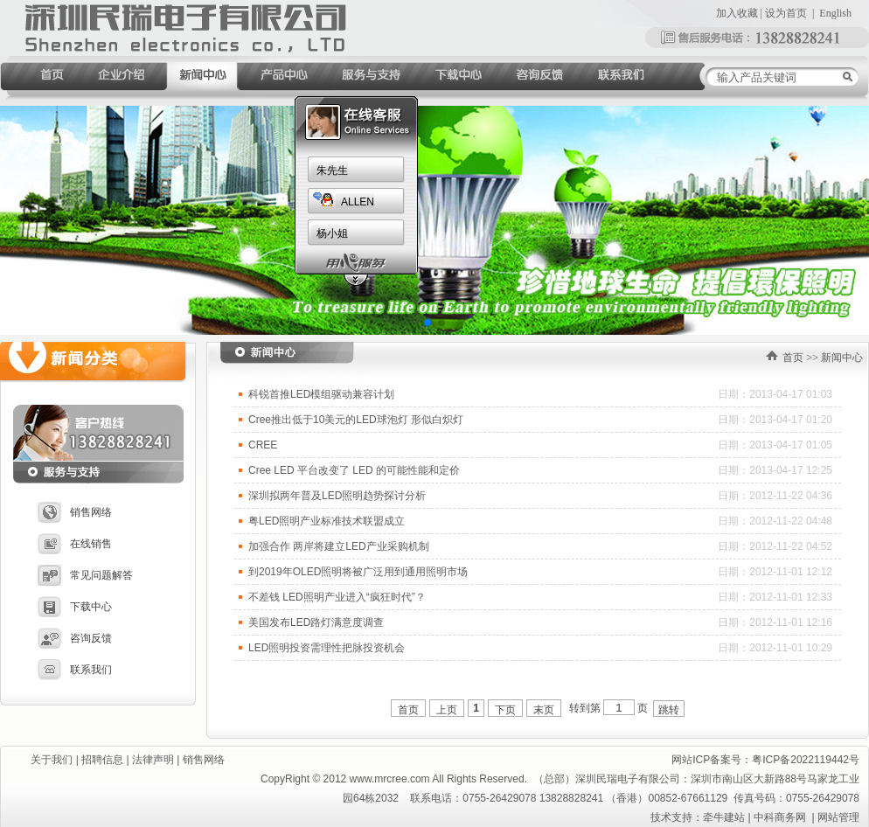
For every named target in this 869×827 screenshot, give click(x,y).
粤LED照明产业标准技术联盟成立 (326, 521)
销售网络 (75, 512)
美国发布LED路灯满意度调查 (316, 622)
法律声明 (153, 760)
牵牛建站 (724, 817)
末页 (543, 710)
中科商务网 (780, 817)
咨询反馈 (75, 638)
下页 (505, 710)
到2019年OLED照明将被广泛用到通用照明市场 (358, 572)
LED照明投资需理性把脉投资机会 (326, 648)
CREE (262, 445)
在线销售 (75, 543)
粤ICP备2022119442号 (805, 760)
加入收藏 (737, 13)
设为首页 (786, 13)
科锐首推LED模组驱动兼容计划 (321, 394)
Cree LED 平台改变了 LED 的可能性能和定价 (354, 470)
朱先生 (332, 170)
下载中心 (75, 606)
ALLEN (357, 202)
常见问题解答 (85, 575)
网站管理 (838, 817)
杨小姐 (332, 233)
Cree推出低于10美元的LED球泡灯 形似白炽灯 (355, 420)
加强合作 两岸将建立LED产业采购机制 (338, 546)
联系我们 (75, 669)
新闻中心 (842, 357)
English (835, 13)
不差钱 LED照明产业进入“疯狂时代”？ (337, 597)
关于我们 (52, 760)
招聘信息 (102, 760)
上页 (446, 710)
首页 (792, 357)
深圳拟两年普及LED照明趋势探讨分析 (337, 496)
